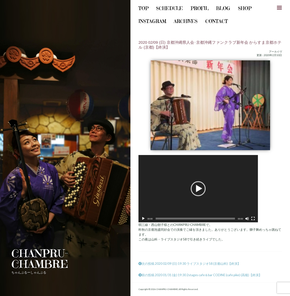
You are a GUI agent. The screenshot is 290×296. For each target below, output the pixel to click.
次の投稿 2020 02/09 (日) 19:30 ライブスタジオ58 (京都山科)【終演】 (189, 264)
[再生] (143, 218)
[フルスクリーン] (253, 218)
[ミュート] (247, 218)
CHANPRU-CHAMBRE (39, 259)
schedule (169, 8)
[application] (198, 188)
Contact (216, 21)
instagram (152, 21)
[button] (198, 188)
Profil (200, 8)
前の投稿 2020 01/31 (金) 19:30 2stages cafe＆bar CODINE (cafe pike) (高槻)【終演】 (200, 275)
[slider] (195, 219)
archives (186, 21)
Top (143, 8)
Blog (223, 8)
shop (245, 8)
